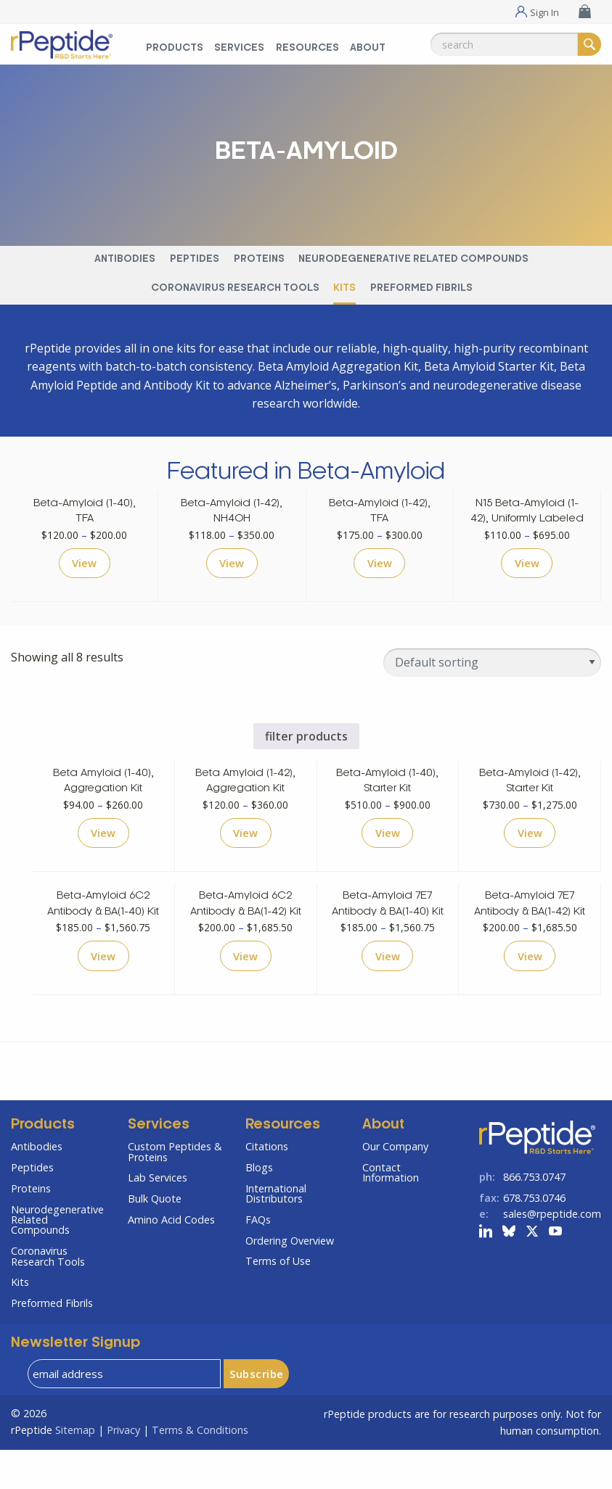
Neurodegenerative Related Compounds (413, 259)
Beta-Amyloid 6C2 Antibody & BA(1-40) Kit (103, 933)
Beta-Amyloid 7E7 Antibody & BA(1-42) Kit (529, 933)
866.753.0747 (534, 1217)
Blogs (259, 1207)
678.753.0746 (534, 1238)
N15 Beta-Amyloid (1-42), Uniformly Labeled (527, 519)
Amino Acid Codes (171, 1259)
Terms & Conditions (200, 1469)
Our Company (395, 1186)
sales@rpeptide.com (552, 1253)
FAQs (258, 1259)
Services (158, 1164)
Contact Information (390, 1212)
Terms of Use (278, 1301)
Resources (282, 1164)
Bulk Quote (154, 1238)
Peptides (194, 259)
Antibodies (124, 259)
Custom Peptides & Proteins (175, 1191)
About (383, 1164)
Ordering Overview (289, 1280)
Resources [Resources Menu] (307, 48)
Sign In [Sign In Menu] (544, 11)
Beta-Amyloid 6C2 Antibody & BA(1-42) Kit (245, 933)
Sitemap (75, 1469)
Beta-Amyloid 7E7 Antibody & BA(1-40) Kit (388, 933)
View (84, 580)
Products (43, 1164)
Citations (266, 1186)
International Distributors (275, 1233)
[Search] (589, 44)
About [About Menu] (367, 48)
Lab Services (157, 1217)
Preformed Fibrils (421, 288)
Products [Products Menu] (174, 48)
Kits (344, 288)
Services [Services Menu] (239, 48)
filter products (306, 754)
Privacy (123, 1469)
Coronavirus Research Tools (235, 288)
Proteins (259, 259)
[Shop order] (492, 681)
